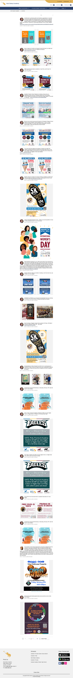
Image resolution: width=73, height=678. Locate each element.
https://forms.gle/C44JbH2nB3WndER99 (38, 97)
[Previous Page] (23, 638)
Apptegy (38, 676)
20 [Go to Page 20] (37, 638)
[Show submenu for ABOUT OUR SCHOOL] (23, 8)
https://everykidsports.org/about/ (31, 268)
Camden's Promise (34, 659)
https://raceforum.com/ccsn (29, 50)
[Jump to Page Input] (48, 639)
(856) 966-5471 (8, 667)
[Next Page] (39, 638)
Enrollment (59, 1)
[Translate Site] (67, 5)
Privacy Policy (36, 672)
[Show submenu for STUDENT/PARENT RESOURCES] (38, 8)
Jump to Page (44, 638)
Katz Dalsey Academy (35, 657)
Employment (66, 1)
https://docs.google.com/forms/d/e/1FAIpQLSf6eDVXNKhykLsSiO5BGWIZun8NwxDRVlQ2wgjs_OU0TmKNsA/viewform (43, 24)
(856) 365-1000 (9, 666)
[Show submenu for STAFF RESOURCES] (53, 8)
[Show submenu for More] (63, 8)
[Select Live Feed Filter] (46, 15)
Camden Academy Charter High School (39, 662)
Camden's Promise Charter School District (39, 653)
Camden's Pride (34, 655)
